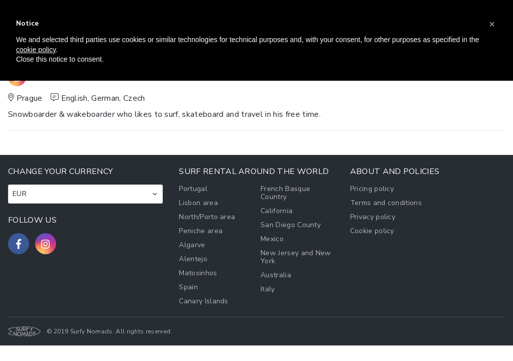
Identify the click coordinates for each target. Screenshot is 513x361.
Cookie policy (372, 231)
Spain (188, 287)
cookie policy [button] (36, 50)
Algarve (192, 245)
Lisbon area (198, 203)
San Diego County (291, 225)
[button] (492, 24)
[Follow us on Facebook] (18, 243)
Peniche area (200, 231)
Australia (276, 275)
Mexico (272, 239)
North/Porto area (207, 217)
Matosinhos (198, 273)
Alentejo (193, 259)
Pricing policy (372, 189)
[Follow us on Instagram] (45, 243)
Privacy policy (372, 217)
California (277, 211)
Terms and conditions (386, 203)
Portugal (193, 189)
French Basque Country (285, 193)
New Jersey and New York (296, 257)
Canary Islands (203, 301)
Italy (268, 289)
